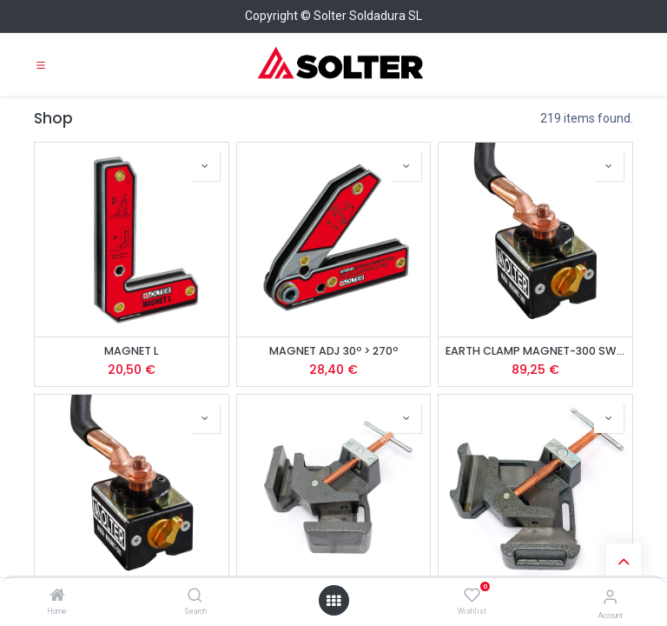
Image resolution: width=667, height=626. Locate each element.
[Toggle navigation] (41, 64)
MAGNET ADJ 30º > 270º (333, 350)
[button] (205, 166)
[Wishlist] (472, 595)
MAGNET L (131, 350)
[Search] (195, 596)
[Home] (57, 596)
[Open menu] (333, 600)
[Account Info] (610, 597)
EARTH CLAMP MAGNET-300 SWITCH (535, 350)
